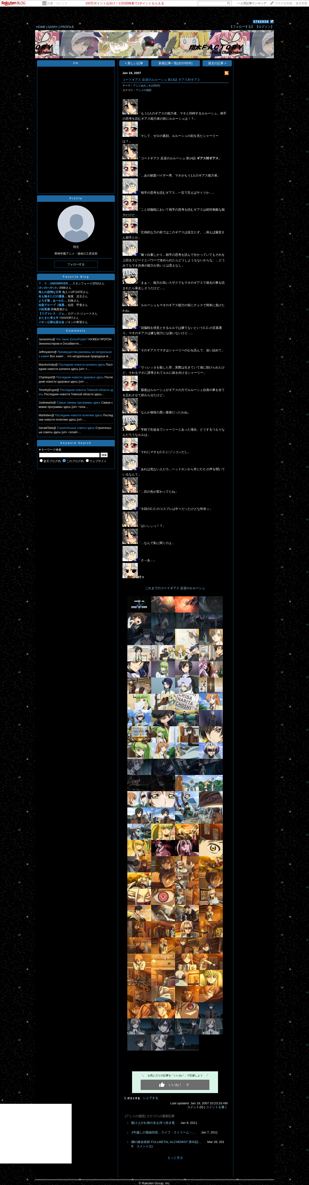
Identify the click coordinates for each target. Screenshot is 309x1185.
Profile (75, 198)
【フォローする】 (241, 26)
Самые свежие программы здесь (79, 402)
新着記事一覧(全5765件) (176, 63)
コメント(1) (144, 1146)
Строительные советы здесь (76, 428)
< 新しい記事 (134, 63)
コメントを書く (217, 1107)
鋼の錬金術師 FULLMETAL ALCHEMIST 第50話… (166, 1142)
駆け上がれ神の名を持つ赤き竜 (153, 1123)
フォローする (76, 264)
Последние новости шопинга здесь (82, 364)
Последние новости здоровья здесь (80, 377)
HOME (41, 27)
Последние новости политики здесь (79, 415)
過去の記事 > (217, 63)
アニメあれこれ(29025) (146, 85)
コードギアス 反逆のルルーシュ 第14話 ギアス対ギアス (161, 79)
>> (251, 3)
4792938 (261, 21)
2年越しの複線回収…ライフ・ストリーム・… (163, 1132)
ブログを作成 (283, 3)
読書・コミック (57, 3)
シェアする (150, 1098)
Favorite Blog (76, 276)
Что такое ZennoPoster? (72, 339)
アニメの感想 (143, 90)
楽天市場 (301, 3)
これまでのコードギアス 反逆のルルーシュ (175, 588)
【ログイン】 (264, 26)
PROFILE (67, 27)
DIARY (53, 27)
